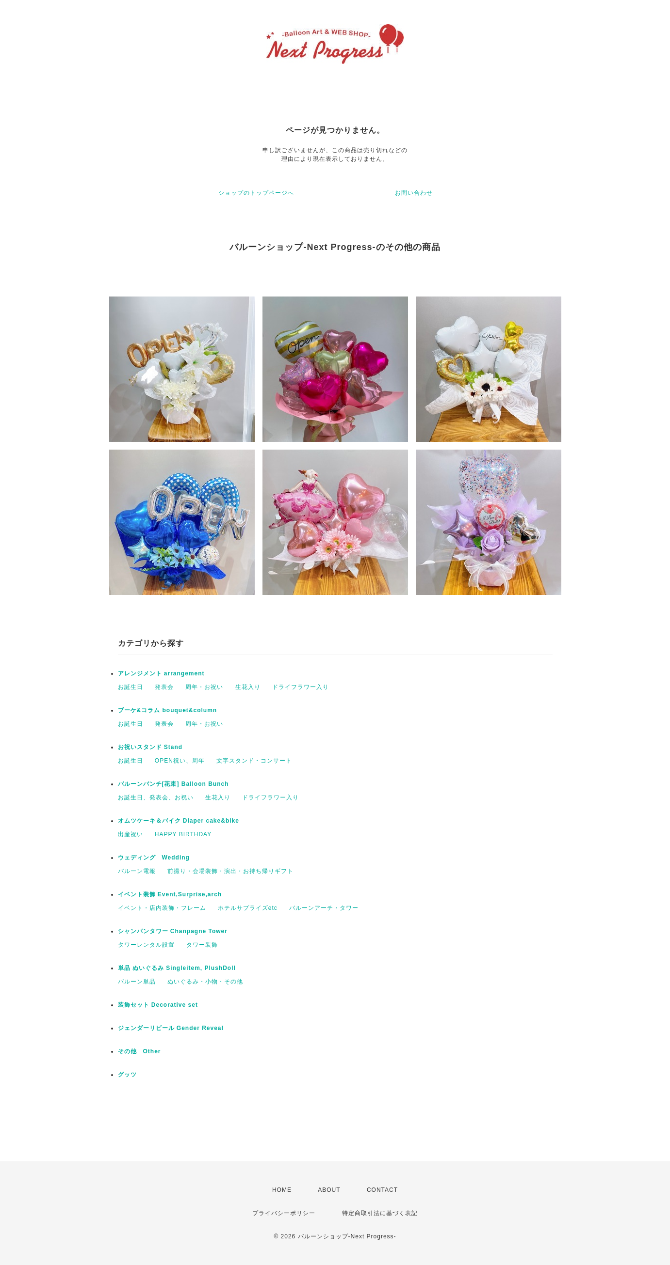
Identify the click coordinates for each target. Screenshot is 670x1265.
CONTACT (382, 1190)
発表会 (164, 687)
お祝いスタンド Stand (150, 747)
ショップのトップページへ (256, 192)
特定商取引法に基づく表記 (380, 1213)
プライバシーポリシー (283, 1213)
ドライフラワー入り (300, 687)
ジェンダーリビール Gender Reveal (171, 1028)
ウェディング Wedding (154, 857)
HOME (282, 1190)
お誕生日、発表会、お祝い (156, 797)
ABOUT (329, 1190)
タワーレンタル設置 (146, 944)
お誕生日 (130, 687)
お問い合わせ (414, 192)
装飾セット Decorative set (158, 1004)
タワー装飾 (202, 944)
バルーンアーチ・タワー (324, 908)
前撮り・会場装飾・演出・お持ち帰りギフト (230, 871)
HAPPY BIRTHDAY (183, 834)
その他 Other (139, 1051)
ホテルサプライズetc (248, 908)
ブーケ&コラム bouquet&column (167, 710)
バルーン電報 (137, 871)
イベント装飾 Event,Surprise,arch (170, 894)
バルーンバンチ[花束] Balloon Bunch (173, 784)
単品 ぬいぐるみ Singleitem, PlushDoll (177, 968)
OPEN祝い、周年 (180, 760)
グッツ (127, 1074)
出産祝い (130, 834)
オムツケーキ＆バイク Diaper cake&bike (178, 820)
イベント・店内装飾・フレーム (162, 908)
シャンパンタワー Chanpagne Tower (173, 931)
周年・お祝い (204, 687)
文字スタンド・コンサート (254, 760)
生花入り (248, 687)
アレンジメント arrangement (161, 673)
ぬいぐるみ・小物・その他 (205, 981)
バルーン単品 (137, 981)
